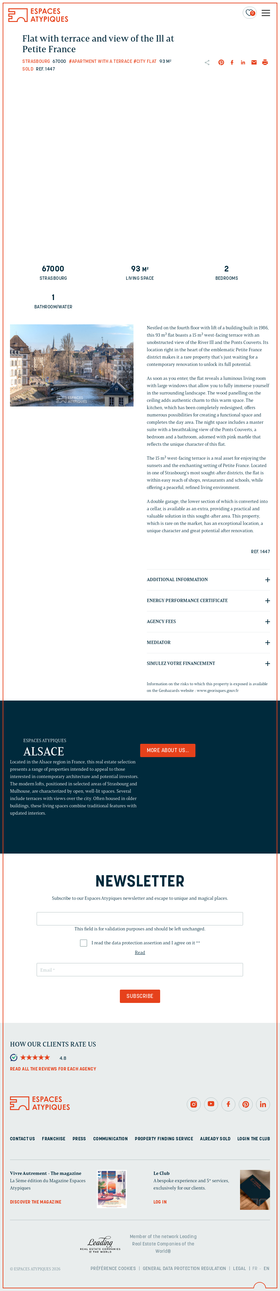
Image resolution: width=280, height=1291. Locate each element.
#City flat (145, 61)
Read (140, 952)
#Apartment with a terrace (101, 61)
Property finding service (164, 1139)
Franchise (54, 1139)
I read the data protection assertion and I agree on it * (146, 943)
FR (255, 1268)
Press (79, 1139)
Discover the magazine (36, 1202)
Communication (110, 1139)
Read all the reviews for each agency (53, 1069)
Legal (239, 1268)
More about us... (168, 750)
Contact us (22, 1139)
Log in (160, 1202)
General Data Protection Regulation (184, 1268)
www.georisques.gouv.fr (218, 690)
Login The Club (253, 1139)
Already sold (215, 1139)
